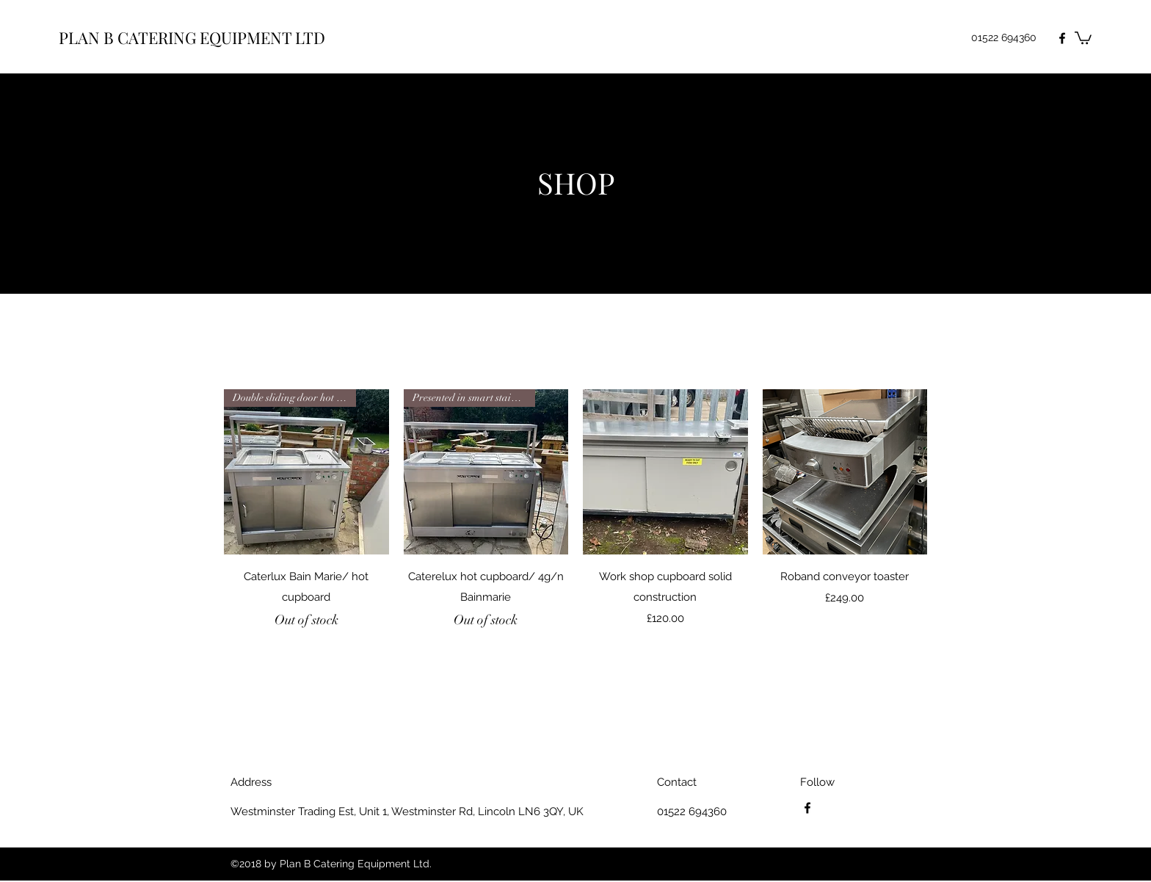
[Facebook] (1062, 38)
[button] (1083, 37)
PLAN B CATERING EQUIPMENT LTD (192, 37)
